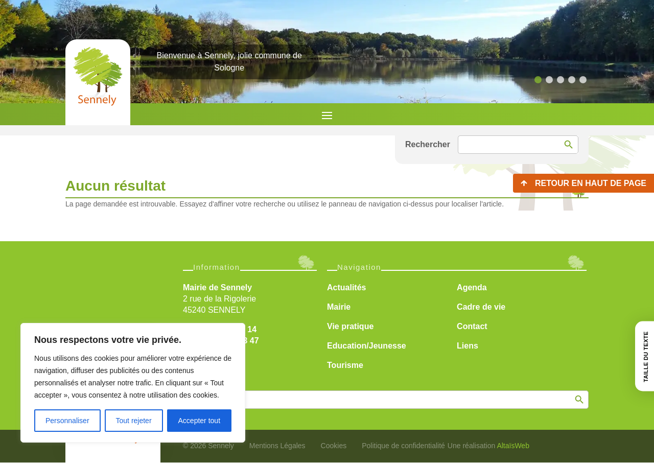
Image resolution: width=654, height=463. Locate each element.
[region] (132, 383)
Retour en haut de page (590, 183)
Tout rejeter (134, 420)
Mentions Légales (277, 446)
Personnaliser (67, 420)
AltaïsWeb (513, 446)
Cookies (334, 446)
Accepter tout (199, 420)
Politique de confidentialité (403, 446)
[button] (538, 79)
